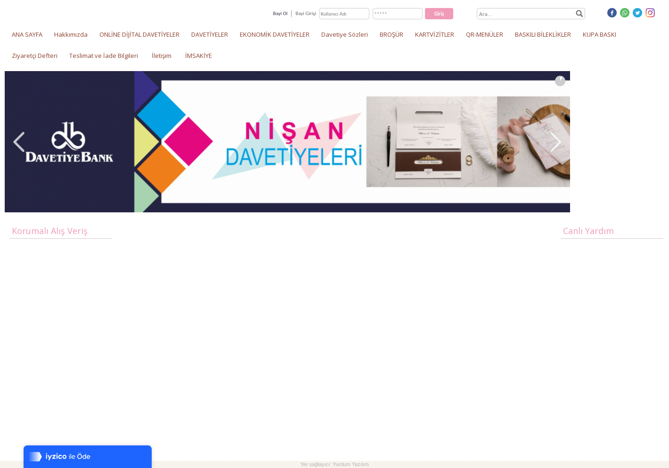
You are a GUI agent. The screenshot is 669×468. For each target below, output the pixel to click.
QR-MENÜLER (484, 34)
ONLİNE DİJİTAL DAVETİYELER (139, 34)
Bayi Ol (280, 13)
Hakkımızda (71, 34)
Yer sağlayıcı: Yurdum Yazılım (334, 464)
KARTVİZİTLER (434, 34)
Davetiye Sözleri (344, 34)
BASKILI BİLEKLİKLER (543, 34)
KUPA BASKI (599, 34)
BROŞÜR (391, 34)
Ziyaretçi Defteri (34, 55)
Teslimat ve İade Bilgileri (103, 55)
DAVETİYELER (209, 34)
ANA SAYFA (27, 34)
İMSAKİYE (198, 55)
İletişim (161, 55)
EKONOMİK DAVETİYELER (275, 34)
